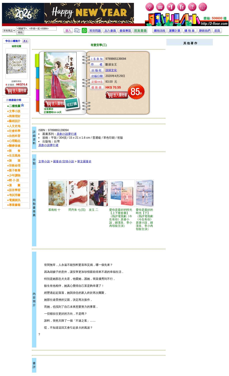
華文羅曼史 (84, 161)
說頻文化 (111, 70)
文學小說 (44, 161)
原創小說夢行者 (67, 133)
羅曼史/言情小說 (63, 161)
